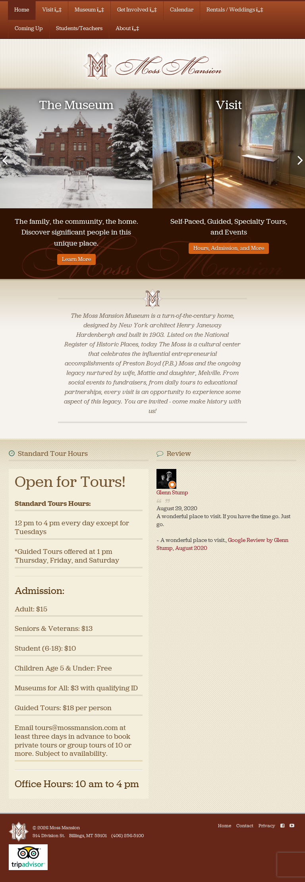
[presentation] (5, 160)
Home (21, 9)
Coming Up (29, 28)
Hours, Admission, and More (228, 248)
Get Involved (137, 9)
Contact (244, 825)
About (127, 28)
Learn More (76, 259)
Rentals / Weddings (235, 9)
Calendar (181, 9)
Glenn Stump (172, 492)
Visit (52, 9)
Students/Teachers (79, 28)
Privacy (267, 825)
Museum (89, 9)
